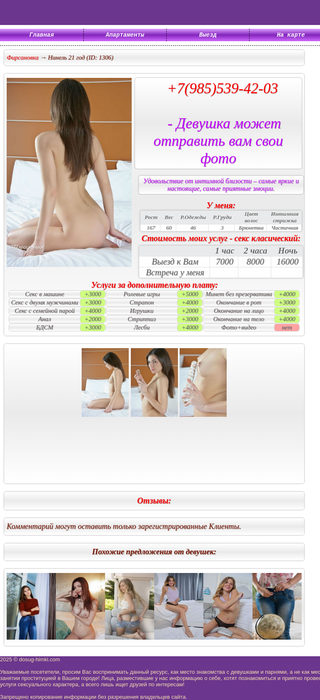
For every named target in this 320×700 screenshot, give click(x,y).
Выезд (208, 36)
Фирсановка (22, 57)
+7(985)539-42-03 (222, 88)
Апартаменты (125, 36)
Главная (42, 36)
